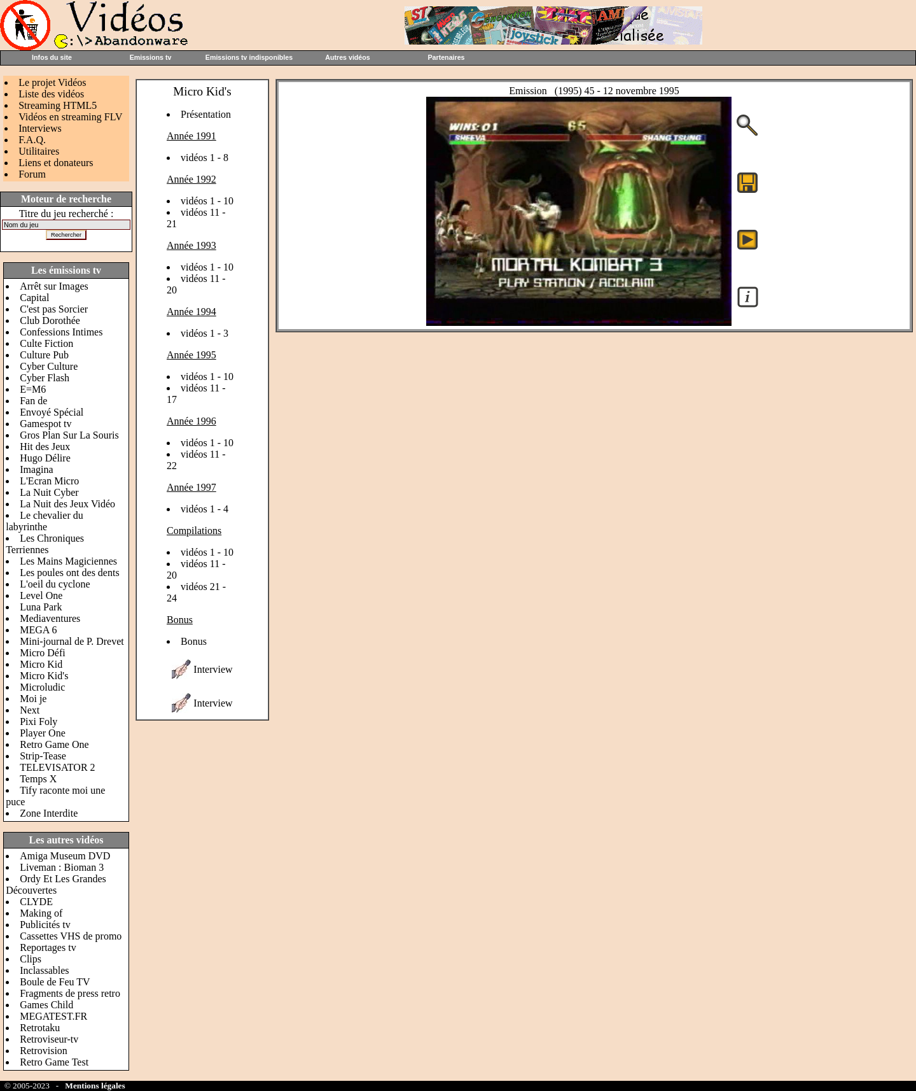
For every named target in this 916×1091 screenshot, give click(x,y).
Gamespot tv (45, 423)
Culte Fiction (46, 343)
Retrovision (43, 1050)
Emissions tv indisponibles (249, 57)
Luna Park (41, 607)
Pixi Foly (38, 721)
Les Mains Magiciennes (68, 561)
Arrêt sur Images (54, 286)
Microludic (42, 687)
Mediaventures (50, 618)
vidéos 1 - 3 (204, 333)
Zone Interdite (49, 813)
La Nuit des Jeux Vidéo (67, 503)
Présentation (206, 114)
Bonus (194, 641)
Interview (212, 669)
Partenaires (445, 57)
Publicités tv (45, 924)
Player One (43, 733)
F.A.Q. (32, 139)
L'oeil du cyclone (55, 584)
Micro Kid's (44, 675)
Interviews (40, 128)
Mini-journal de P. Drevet (72, 641)
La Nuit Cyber (49, 492)
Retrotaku (40, 1027)
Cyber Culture (49, 366)
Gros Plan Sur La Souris (69, 435)
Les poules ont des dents (69, 572)
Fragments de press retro (70, 993)
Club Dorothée (50, 320)
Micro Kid (41, 664)
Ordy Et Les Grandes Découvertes (56, 884)
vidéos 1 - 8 (204, 157)
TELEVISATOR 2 (57, 767)
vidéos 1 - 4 (204, 508)
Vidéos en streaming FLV (70, 116)
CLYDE (36, 901)
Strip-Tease (43, 755)
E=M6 (33, 389)
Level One (41, 595)
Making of (41, 913)
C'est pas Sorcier (54, 309)
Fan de (33, 400)
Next (29, 710)
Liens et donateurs (55, 162)
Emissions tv (151, 57)
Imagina (36, 469)
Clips (30, 959)
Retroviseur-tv (49, 1039)
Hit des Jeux (45, 446)
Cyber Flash (44, 377)
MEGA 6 (38, 629)
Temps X (38, 778)
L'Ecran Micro (49, 480)
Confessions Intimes (61, 332)
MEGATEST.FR (53, 1016)
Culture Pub (44, 354)
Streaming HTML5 (57, 105)
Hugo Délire (45, 458)
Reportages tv (48, 947)
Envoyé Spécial (51, 412)
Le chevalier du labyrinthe (44, 521)
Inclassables (44, 970)
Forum (32, 174)
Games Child (46, 1004)
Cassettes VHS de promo (70, 936)
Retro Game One (54, 744)
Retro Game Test (54, 1062)
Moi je (33, 698)
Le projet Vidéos (52, 82)
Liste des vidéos (51, 93)
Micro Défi (43, 652)
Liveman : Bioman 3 (62, 867)
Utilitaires (38, 151)
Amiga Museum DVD (65, 855)
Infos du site (52, 57)
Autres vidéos (347, 57)
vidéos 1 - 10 (207, 200)
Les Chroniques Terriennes (45, 544)
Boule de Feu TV (55, 981)
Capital (34, 297)
